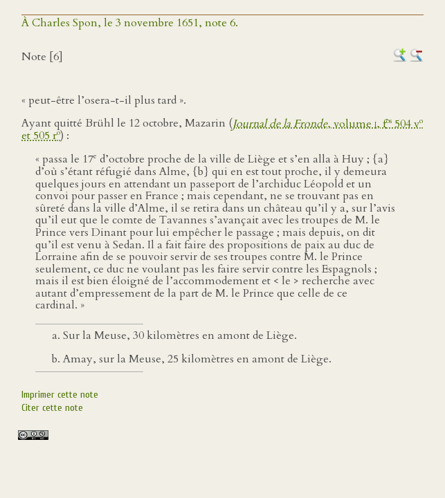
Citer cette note (52, 408)
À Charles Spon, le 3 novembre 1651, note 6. (129, 22)
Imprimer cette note (59, 394)
